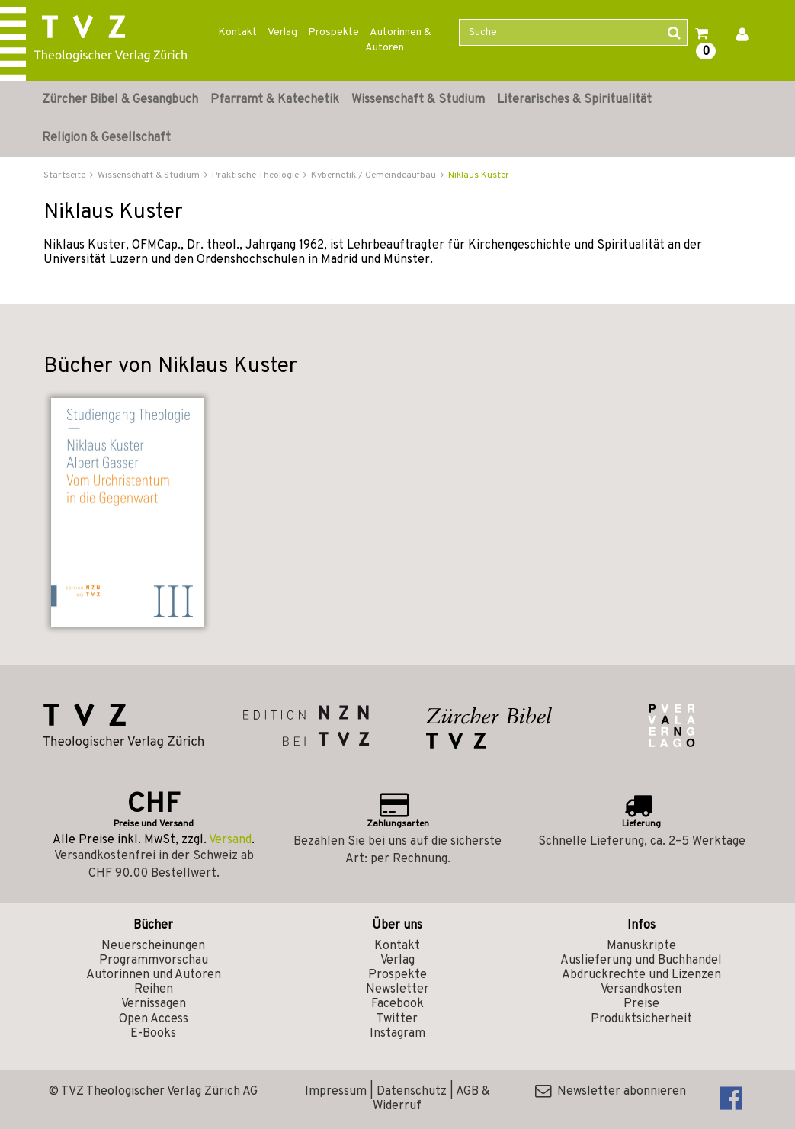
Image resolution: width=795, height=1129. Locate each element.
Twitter (397, 1019)
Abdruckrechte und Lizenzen (641, 975)
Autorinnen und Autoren (153, 975)
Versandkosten (641, 989)
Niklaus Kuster (478, 175)
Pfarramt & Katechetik (274, 99)
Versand (230, 840)
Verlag (282, 32)
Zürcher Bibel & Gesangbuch (120, 99)
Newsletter (397, 989)
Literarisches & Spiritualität (574, 99)
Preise (641, 1004)
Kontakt (237, 32)
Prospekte (333, 32)
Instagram (397, 1033)
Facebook (397, 1004)
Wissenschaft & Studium (418, 99)
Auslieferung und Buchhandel (641, 960)
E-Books (153, 1033)
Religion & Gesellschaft (106, 138)
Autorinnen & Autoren (398, 40)
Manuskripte (641, 946)
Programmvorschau (153, 960)
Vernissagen (153, 1004)
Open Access (153, 1019)
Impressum (336, 1091)
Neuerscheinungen (153, 946)
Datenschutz (412, 1091)
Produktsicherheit (641, 1019)
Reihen (153, 989)
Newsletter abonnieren (610, 1091)
